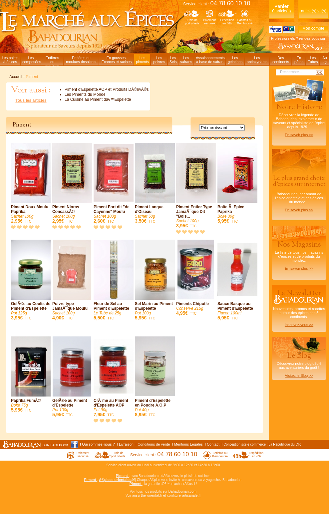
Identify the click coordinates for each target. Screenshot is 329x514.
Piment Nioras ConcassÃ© (72, 183)
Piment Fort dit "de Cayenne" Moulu (114, 183)
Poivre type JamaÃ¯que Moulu (72, 280)
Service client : (216, 4)
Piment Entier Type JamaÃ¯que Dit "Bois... (196, 186)
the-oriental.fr (151, 495)
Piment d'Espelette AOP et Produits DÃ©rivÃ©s (107, 89)
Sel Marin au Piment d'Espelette (155, 280)
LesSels (172, 60)
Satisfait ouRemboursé (245, 21)
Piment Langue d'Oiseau (155, 183)
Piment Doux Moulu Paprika (31, 183)
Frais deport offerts (192, 21)
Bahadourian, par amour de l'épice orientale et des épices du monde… (299, 193)
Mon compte (313, 28)
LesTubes (313, 60)
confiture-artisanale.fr (184, 495)
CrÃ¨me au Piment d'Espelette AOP (114, 377)
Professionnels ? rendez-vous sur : (299, 38)
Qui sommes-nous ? (98, 444)
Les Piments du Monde (85, 94)
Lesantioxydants (257, 60)
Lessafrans (186, 60)
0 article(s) (281, 8)
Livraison (126, 444)
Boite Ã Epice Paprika (237, 183)
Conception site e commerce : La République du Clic (262, 444)
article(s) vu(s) (313, 11)
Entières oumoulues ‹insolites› (81, 60)
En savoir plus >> (299, 135)
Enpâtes (298, 60)
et (164, 495)
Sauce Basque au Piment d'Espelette (237, 280)
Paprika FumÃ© (31, 374)
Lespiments (142, 60)
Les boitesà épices (10, 60)
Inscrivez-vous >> (299, 325)
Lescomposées (31, 60)
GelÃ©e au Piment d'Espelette (72, 377)
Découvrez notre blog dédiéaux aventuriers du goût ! (299, 365)
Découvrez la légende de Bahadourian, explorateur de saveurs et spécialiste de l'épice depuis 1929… (299, 119)
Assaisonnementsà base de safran (210, 60)
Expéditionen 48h (227, 21)
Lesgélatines (235, 60)
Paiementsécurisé (209, 21)
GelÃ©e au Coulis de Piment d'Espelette (31, 280)
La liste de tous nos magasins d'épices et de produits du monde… (299, 255)
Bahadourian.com (182, 491)
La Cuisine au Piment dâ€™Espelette (98, 99)
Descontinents (280, 60)
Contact (213, 444)
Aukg (324, 60)
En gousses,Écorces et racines (117, 60)
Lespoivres (159, 60)
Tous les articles (30, 100)
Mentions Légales (188, 444)
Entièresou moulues (52, 60)
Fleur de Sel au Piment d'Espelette (114, 280)
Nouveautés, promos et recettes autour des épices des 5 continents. (299, 307)
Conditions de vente (154, 444)
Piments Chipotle (196, 278)
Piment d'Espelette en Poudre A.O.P (155, 377)
